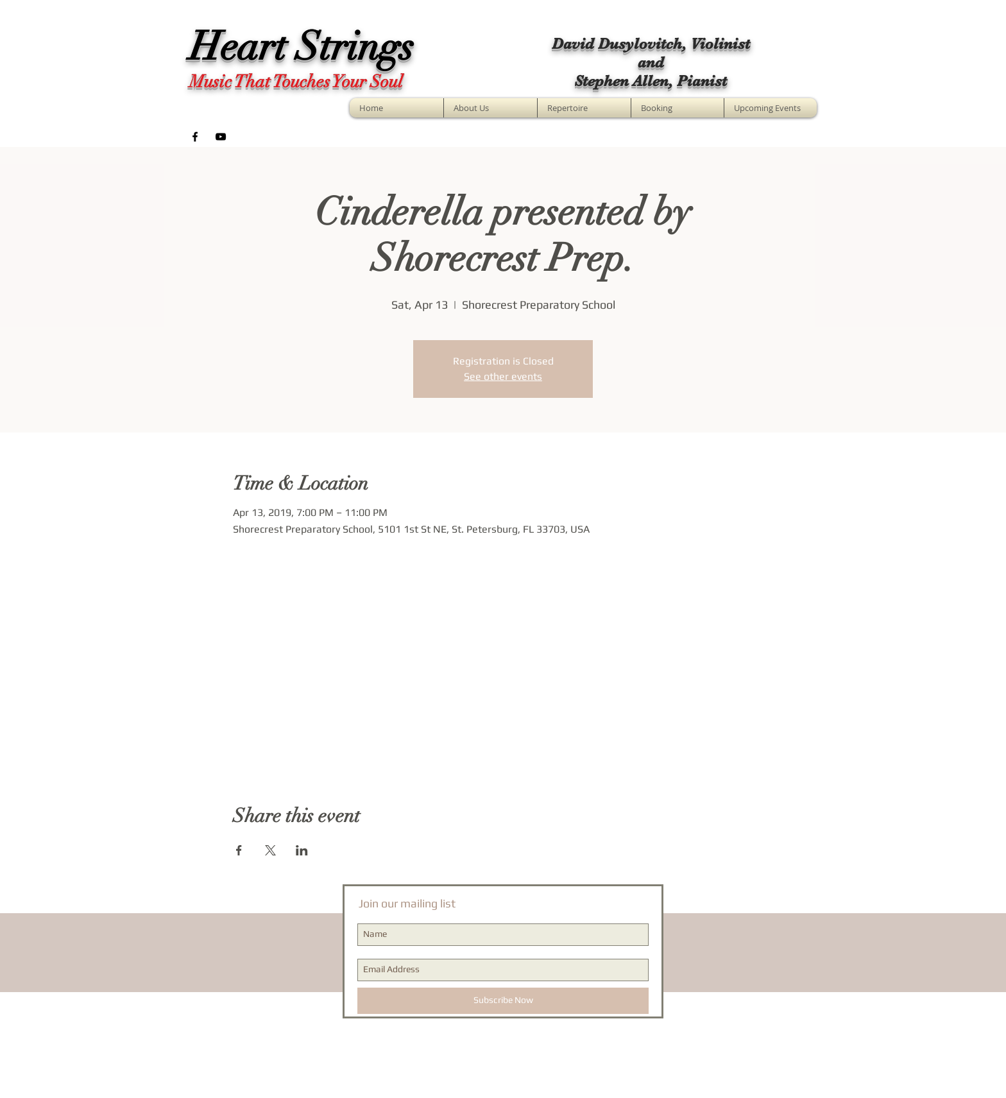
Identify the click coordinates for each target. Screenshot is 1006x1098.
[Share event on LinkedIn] (302, 850)
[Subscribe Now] (503, 1001)
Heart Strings (301, 46)
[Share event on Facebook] (239, 850)
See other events (503, 376)
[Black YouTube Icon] (220, 136)
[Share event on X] (270, 850)
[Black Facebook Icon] (195, 136)
